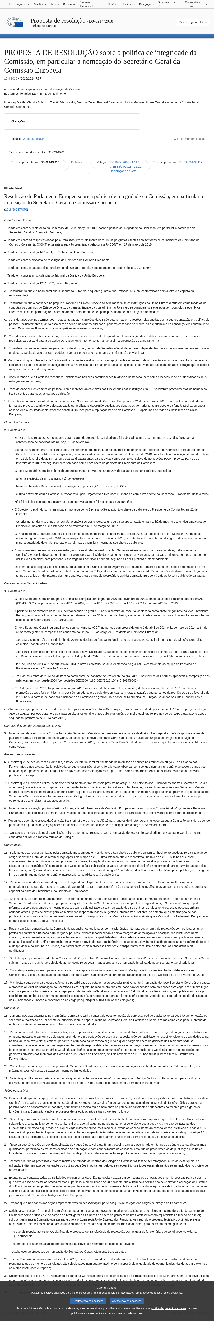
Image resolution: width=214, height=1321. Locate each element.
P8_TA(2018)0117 (190, 162)
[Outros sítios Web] (195, 4)
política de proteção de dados (168, 1312)
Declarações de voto (123, 171)
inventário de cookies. (130, 1317)
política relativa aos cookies (87, 1317)
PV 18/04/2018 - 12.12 (124, 162)
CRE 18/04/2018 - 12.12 (125, 166)
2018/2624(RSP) (34, 138)
